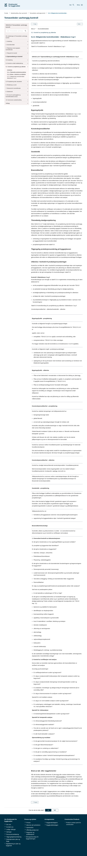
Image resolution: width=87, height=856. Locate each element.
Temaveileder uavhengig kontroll (37, 13)
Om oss (8, 824)
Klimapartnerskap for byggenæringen (32, 838)
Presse (28, 822)
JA (48, 810)
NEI (55, 810)
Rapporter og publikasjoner (30, 833)
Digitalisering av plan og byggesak (13, 844)
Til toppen (35, 802)
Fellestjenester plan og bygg (13, 840)
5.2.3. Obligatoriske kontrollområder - (57, 13)
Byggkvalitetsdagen (52, 825)
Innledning (9, 70)
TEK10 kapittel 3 (61, 776)
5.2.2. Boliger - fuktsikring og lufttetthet (16, 74)
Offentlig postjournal (32, 830)
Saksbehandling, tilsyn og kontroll (19, 13)
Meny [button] (80, 5)
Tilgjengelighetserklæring (13, 837)
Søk (71, 5)
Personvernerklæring (12, 834)
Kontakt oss (9, 827)
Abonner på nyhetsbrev (33, 825)
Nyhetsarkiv (29, 827)
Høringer (9, 832)
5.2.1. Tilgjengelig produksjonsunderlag (16, 72)
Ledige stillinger (11, 829)
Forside (6, 13)
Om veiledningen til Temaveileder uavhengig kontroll (16, 37)
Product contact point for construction (73, 823)
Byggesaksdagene (52, 822)
